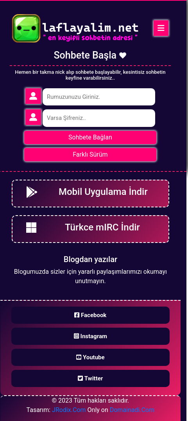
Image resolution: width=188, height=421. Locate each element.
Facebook (90, 315)
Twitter (90, 378)
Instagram (90, 336)
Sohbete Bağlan (90, 137)
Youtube (90, 357)
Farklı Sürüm (90, 154)
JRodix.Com (69, 410)
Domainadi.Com (132, 410)
